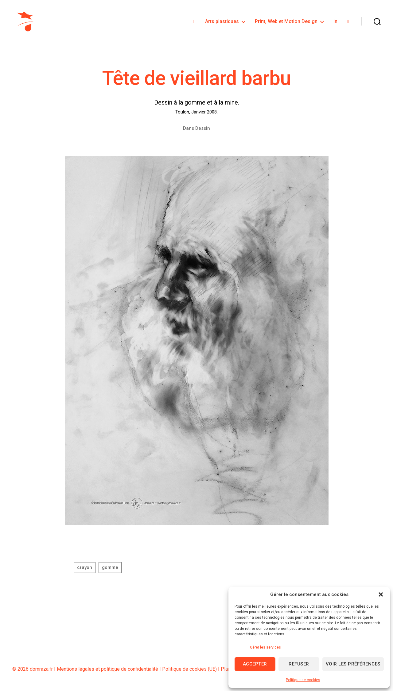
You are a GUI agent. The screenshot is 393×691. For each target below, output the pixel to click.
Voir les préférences (353, 664)
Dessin (202, 130)
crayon (84, 569)
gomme (110, 569)
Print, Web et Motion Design (286, 22)
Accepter (255, 664)
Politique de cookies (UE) (189, 671)
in (335, 22)
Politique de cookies (303, 680)
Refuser (299, 664)
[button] (381, 594)
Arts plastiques (222, 22)
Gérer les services (265, 647)
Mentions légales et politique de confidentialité (107, 671)
